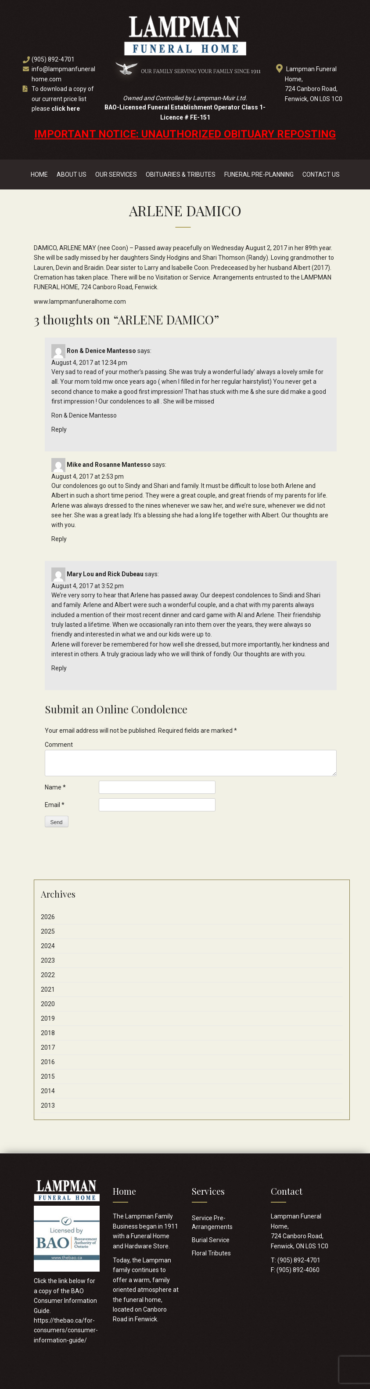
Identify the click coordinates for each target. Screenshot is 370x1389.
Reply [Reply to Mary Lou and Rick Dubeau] (59, 668)
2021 (48, 989)
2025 (48, 931)
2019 (48, 1018)
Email (55, 804)
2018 (48, 1032)
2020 (48, 1003)
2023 (48, 960)
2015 (48, 1076)
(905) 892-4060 (298, 1269)
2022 (48, 974)
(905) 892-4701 (53, 59)
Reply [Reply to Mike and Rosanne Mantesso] (59, 538)
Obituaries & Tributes (181, 174)
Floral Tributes (211, 1253)
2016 (48, 1061)
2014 (48, 1090)
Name (55, 787)
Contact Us (321, 174)
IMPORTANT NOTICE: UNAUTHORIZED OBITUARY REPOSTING (185, 134)
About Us (71, 174)
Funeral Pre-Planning (259, 174)
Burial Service (211, 1240)
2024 (48, 945)
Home (39, 174)
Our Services (116, 174)
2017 (48, 1047)
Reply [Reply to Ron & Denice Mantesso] (59, 429)
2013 (48, 1105)
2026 (48, 916)
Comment (59, 744)
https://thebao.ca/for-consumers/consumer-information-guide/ (66, 1330)
